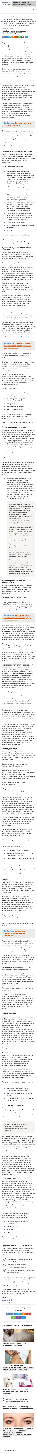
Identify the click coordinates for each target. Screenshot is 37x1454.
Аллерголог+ (7, 3)
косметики (4, 22)
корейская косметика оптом (18, 17)
